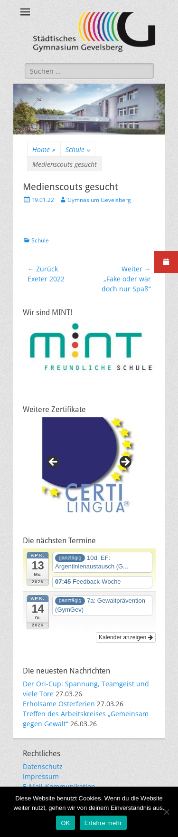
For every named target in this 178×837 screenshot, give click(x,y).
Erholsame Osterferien (59, 703)
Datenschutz (43, 766)
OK (65, 823)
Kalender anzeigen (125, 637)
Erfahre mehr (103, 823)
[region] (89, 464)
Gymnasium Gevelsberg (99, 200)
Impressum (41, 776)
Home (44, 149)
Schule (78, 149)
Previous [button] (54, 462)
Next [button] (125, 462)
